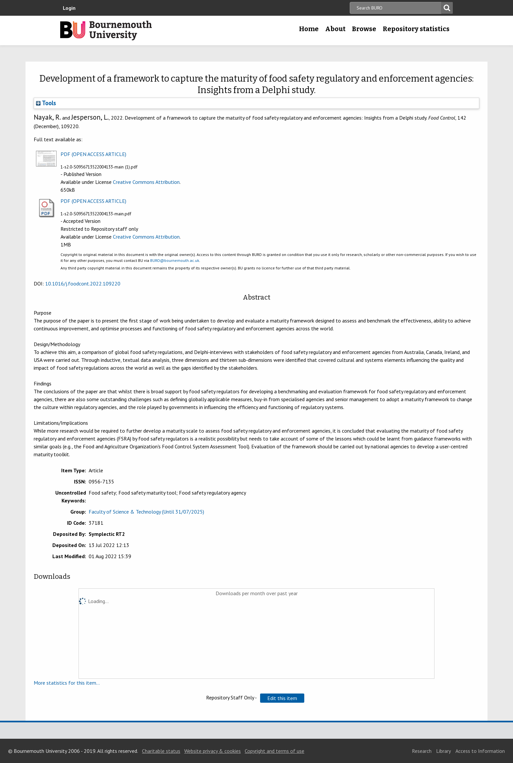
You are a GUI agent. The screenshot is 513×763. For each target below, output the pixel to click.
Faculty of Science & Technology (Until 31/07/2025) (146, 511)
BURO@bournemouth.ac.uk (174, 260)
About (335, 29)
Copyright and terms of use (274, 751)
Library (443, 751)
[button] (282, 698)
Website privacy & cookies (212, 751)
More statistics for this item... (67, 682)
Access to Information (480, 751)
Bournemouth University (106, 30)
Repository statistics (416, 29)
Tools (46, 103)
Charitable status (161, 751)
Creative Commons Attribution (146, 182)
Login (69, 8)
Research (422, 751)
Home (309, 29)
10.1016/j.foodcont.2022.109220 (82, 283)
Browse (364, 29)
